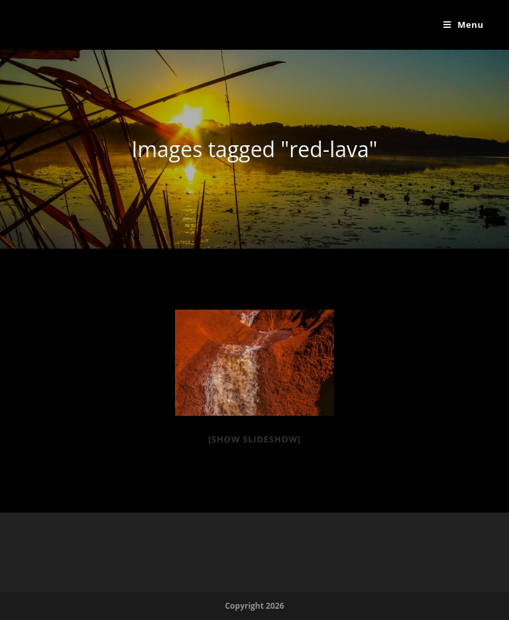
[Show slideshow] (254, 439)
